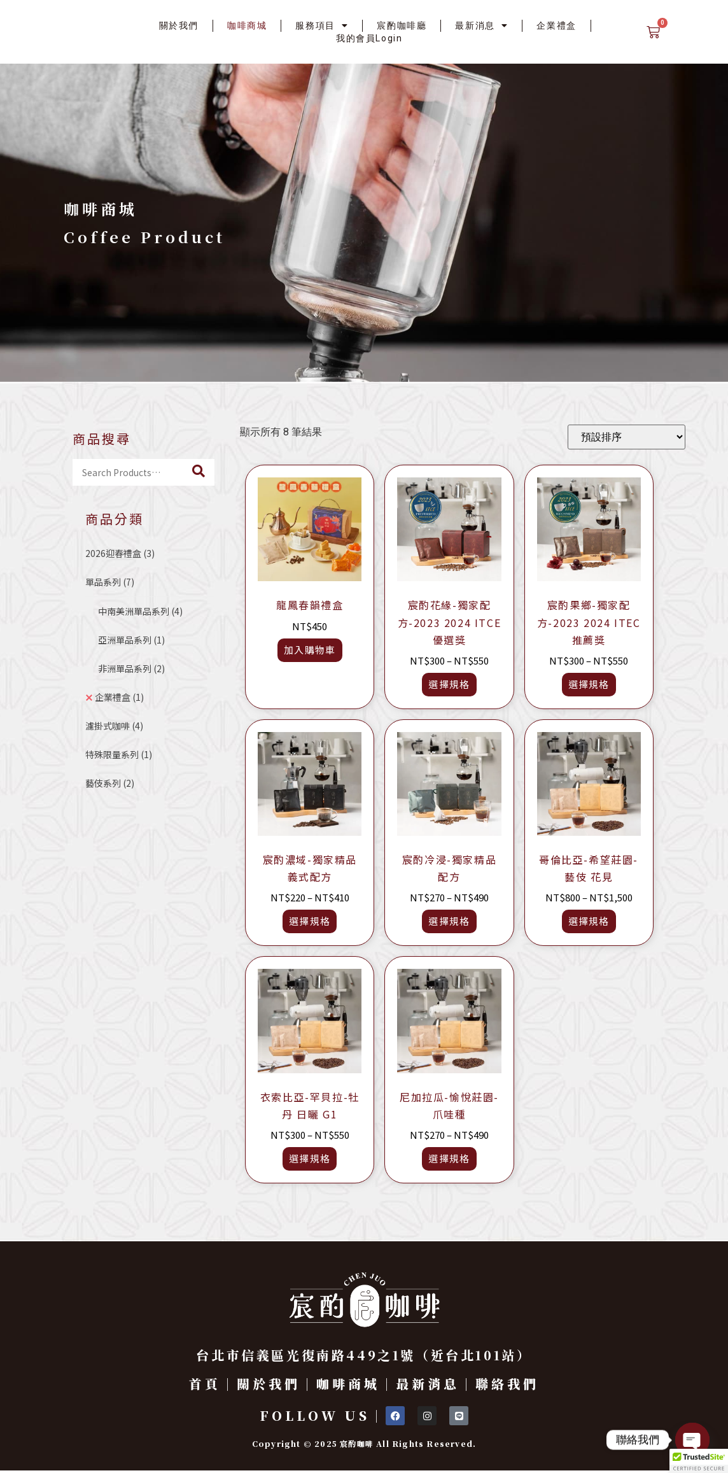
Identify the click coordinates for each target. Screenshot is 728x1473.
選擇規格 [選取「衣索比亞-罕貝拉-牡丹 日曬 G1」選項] (309, 1158)
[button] (698, 1461)
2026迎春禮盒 (120, 553)
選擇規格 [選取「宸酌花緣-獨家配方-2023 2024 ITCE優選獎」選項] (449, 684)
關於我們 (179, 25)
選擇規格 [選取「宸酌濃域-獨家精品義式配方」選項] (309, 920)
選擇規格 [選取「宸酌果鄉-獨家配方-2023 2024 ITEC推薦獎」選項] (589, 684)
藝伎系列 (109, 783)
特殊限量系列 (118, 754)
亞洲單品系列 (131, 639)
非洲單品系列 (131, 668)
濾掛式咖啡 (114, 725)
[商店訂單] (626, 437)
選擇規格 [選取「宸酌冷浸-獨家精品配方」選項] (449, 920)
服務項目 (321, 25)
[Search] (198, 472)
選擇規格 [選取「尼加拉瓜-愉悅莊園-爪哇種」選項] (449, 1158)
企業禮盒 (556, 25)
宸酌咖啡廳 (401, 25)
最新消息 (481, 25)
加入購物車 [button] (310, 649)
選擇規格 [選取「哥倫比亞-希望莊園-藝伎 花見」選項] (589, 920)
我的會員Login (369, 38)
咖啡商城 (247, 25)
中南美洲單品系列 (140, 611)
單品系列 (109, 581)
